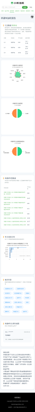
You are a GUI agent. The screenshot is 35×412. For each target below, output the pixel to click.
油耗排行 (17, 10)
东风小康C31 (18, 302)
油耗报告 (12, 10)
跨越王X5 (19, 307)
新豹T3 (7, 311)
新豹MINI (7, 302)
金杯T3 (19, 297)
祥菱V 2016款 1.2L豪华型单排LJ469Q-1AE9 (15, 221)
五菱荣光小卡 (8, 288)
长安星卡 (7, 293)
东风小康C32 (8, 307)
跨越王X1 (15, 311)
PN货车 (27, 297)
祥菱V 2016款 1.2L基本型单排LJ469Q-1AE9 (15, 225)
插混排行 (28, 10)
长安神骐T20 (17, 293)
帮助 (32, 10)
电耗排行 (23, 10)
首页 (2, 10)
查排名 (14, 25)
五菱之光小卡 (8, 297)
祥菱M (27, 293)
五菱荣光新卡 (20, 288)
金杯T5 (25, 311)
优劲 (27, 302)
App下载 (7, 10)
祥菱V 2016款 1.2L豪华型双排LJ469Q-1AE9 (15, 218)
